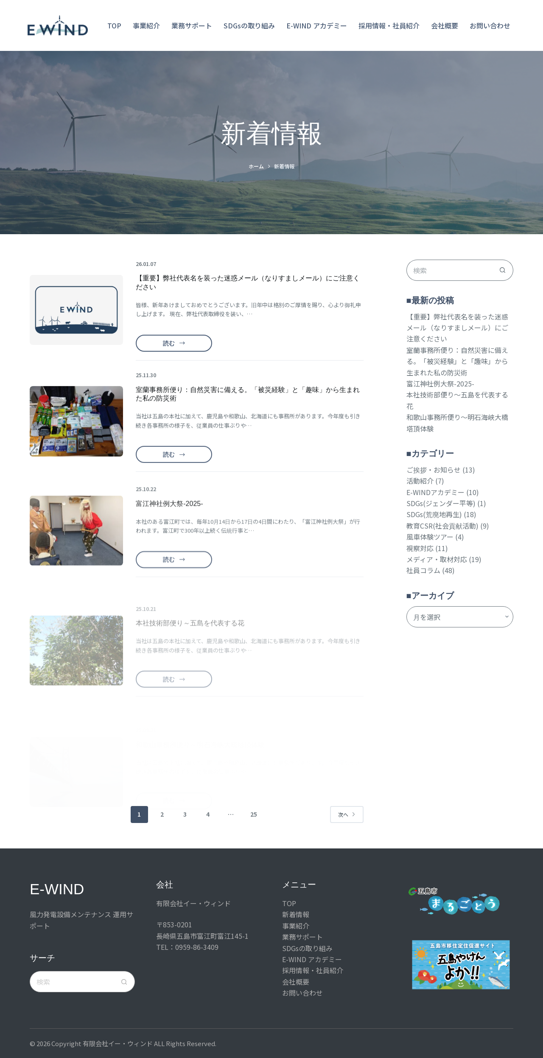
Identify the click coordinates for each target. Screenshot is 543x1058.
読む (174, 345)
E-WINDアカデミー (435, 492)
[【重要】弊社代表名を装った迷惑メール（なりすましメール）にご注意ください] (76, 310)
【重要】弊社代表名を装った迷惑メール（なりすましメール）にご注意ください (457, 327)
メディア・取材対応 (436, 559)
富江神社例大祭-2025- (440, 383)
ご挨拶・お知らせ (433, 470)
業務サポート (191, 25)
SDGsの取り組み (249, 25)
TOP (114, 25)
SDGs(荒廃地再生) (434, 514)
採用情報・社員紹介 (389, 25)
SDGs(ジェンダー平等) (441, 503)
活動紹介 (420, 481)
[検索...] (449, 270)
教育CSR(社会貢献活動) (442, 526)
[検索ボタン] (502, 270)
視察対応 (420, 548)
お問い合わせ (490, 25)
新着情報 (295, 914)
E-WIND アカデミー (316, 25)
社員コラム (423, 570)
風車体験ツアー (429, 537)
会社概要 (444, 25)
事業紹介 (146, 25)
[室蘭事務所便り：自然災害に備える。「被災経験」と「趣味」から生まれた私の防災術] (76, 432)
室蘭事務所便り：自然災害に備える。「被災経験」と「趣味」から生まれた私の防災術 (457, 361)
